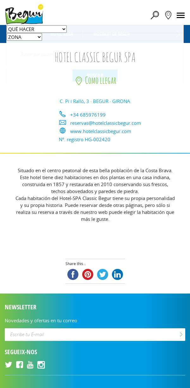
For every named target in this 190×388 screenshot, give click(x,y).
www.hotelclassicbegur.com (100, 131)
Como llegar (95, 80)
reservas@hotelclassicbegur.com (105, 123)
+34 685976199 (88, 115)
